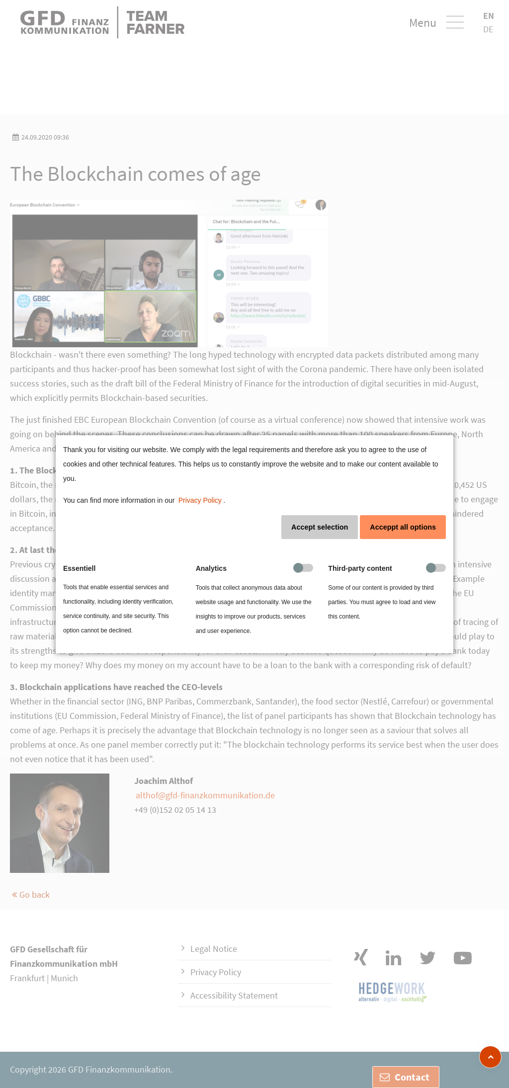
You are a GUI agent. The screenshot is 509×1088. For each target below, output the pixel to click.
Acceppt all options (403, 527)
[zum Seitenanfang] (490, 1057)
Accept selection (319, 527)
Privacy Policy (200, 500)
